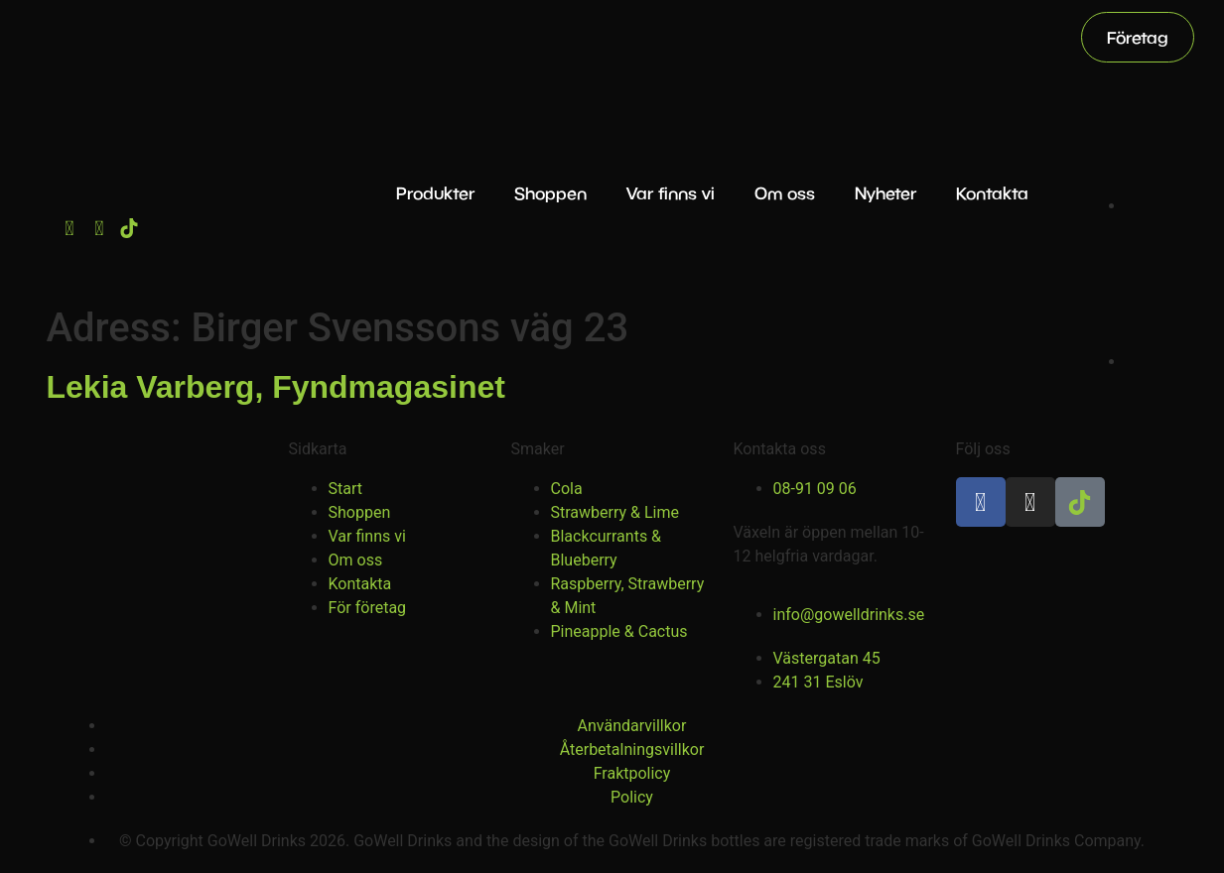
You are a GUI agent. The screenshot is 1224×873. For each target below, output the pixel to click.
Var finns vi (670, 193)
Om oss (784, 193)
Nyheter (885, 193)
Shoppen (550, 193)
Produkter (435, 193)
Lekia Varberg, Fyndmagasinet (276, 387)
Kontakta (992, 193)
